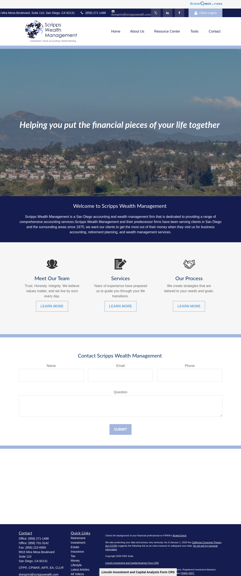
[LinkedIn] (167, 13)
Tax (73, 556)
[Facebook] (179, 13)
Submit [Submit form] (120, 429)
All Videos (77, 574)
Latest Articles (80, 569)
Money (75, 560)
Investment (78, 542)
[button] (115, 31)
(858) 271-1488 (93, 13)
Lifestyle (76, 565)
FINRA (184, 573)
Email (120, 366)
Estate (75, 547)
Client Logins (205, 13)
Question (120, 392)
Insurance (77, 551)
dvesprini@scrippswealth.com (131, 13)
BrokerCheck (179, 535)
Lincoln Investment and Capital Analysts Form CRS (138, 572)
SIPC (192, 573)
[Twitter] (156, 13)
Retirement (78, 538)
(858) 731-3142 (38, 543)
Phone (190, 366)
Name (51, 366)
